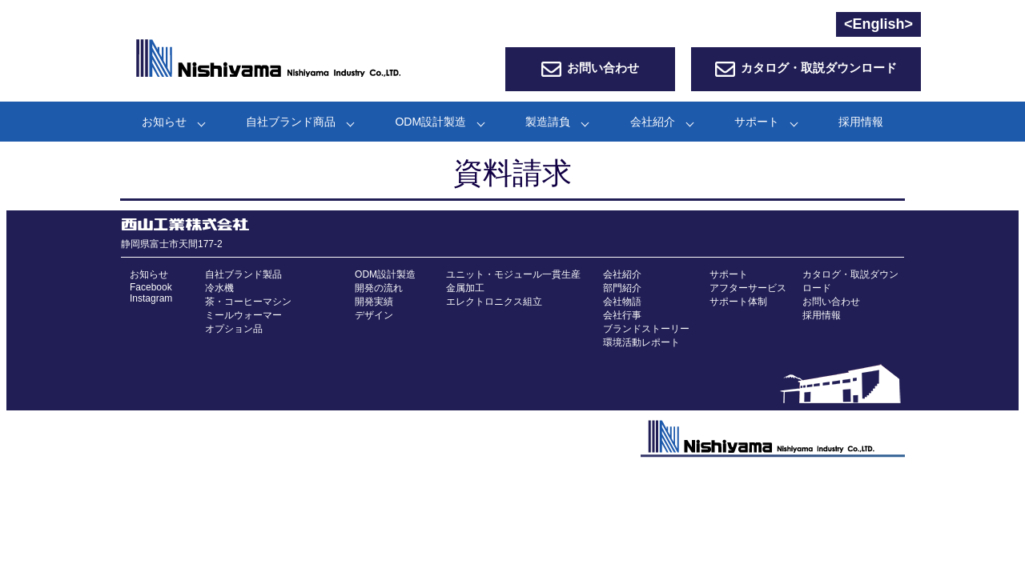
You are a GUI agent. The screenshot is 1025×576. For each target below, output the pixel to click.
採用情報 (860, 121)
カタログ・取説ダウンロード (819, 67)
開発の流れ (379, 288)
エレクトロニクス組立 (494, 301)
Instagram (151, 298)
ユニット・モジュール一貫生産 (513, 274)
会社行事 (622, 315)
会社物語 (622, 301)
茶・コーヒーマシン (248, 301)
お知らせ (164, 121)
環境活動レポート (641, 342)
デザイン (374, 315)
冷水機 (219, 288)
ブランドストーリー (646, 328)
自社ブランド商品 (291, 121)
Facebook (151, 287)
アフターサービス (747, 288)
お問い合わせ (603, 67)
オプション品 (234, 328)
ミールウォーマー (243, 315)
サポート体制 (738, 301)
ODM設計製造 (430, 121)
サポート (756, 121)
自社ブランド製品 (243, 274)
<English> (878, 24)
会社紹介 (652, 121)
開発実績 (374, 301)
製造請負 (547, 121)
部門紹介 (622, 288)
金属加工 (465, 288)
